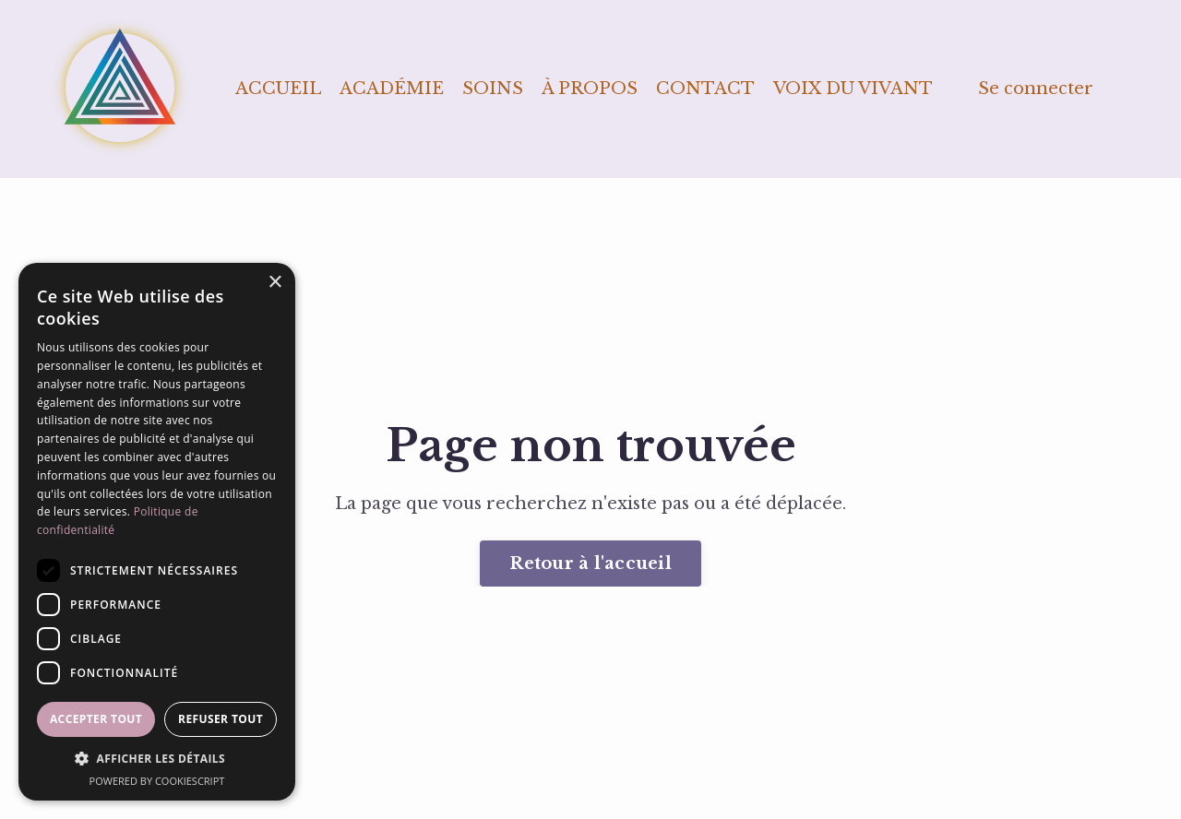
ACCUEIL (278, 88)
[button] (157, 759)
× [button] (274, 283)
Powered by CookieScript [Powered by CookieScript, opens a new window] (157, 781)
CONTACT (705, 88)
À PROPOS (590, 88)
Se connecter (1035, 88)
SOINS (492, 88)
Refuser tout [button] (220, 719)
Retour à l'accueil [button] (590, 563)
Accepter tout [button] (96, 719)
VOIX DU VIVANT (853, 88)
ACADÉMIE (392, 88)
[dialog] (156, 532)
